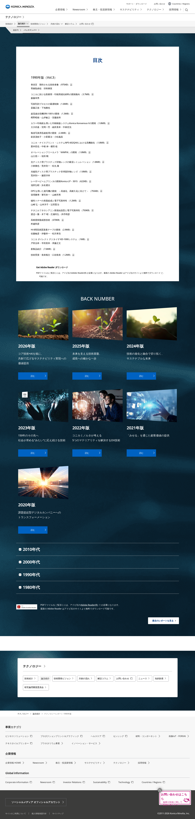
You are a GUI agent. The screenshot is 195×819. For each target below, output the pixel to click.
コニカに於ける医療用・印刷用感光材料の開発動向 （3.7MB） (62, 94)
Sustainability (100, 782)
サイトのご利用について (15, 813)
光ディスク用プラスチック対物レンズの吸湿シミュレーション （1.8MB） (67, 162)
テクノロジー (23, 713)
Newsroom (38, 762)
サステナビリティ (93, 762)
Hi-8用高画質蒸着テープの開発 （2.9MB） (52, 229)
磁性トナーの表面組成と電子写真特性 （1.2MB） (56, 200)
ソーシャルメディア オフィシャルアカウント (35, 802)
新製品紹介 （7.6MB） (43, 249)
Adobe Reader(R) (89, 604)
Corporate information (16, 782)
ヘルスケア (96, 736)
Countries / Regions (151, 782)
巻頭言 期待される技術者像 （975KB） (51, 84)
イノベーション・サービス (84, 743)
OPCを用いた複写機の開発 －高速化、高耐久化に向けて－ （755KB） (66, 191)
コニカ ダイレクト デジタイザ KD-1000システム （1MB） (60, 239)
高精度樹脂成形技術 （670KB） (47, 219)
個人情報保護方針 (39, 813)
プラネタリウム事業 (50, 743)
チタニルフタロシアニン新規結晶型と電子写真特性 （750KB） (62, 210)
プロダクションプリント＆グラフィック (60, 736)
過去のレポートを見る (163, 620)
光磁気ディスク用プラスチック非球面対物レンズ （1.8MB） (61, 171)
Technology (124, 782)
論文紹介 (36, 713)
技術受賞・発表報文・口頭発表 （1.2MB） (52, 254)
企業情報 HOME (13, 762)
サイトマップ (58, 813)
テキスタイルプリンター (17, 743)
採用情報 (142, 762)
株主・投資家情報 (64, 762)
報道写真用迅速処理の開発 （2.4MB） (50, 132)
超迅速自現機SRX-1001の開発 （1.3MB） (52, 113)
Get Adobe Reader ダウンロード (52, 267)
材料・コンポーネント (146, 736)
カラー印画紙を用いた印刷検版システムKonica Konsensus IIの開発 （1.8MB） (70, 123)
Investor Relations (72, 782)
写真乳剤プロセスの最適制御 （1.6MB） (51, 103)
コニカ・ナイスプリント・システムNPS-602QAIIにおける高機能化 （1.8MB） (69, 142)
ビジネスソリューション (17, 736)
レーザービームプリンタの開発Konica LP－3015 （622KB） (61, 181)
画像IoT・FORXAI (177, 736)
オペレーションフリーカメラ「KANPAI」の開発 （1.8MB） (60, 152)
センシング (118, 736)
